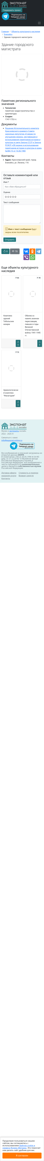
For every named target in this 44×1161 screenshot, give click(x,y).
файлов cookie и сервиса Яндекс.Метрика (18, 1146)
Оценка (6, 192)
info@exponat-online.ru (11, 440)
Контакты (5, 478)
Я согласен (22, 1155)
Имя (6, 182)
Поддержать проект (12, 10)
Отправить (10, 239)
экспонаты (14, 431)
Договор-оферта (8, 473)
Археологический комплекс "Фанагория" (10, 393)
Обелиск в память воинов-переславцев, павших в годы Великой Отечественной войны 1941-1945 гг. (33, 325)
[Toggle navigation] (39, 23)
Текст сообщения (11, 202)
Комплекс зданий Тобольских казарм (8, 319)
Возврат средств (26, 475)
